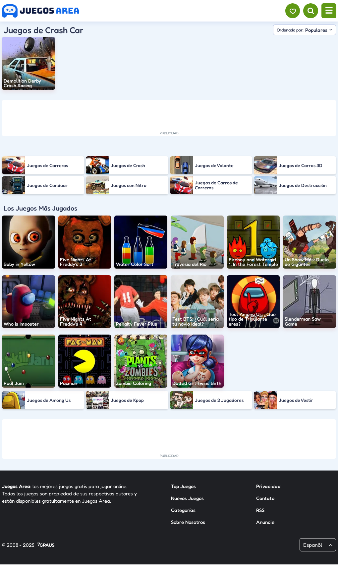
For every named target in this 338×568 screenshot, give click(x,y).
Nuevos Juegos (187, 498)
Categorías (183, 510)
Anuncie (265, 522)
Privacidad (268, 486)
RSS (260, 510)
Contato (265, 498)
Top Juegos (183, 486)
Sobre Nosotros (188, 522)
